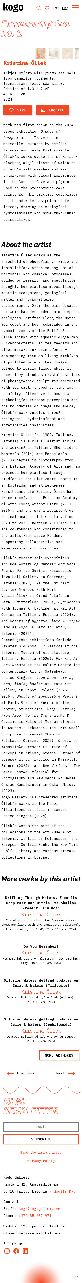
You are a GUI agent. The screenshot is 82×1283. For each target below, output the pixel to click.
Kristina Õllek (24, 62)
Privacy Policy (41, 1161)
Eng (65, 8)
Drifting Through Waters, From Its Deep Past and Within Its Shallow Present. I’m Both (41, 902)
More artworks (59, 1055)
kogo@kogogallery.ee (39, 1209)
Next (65, 1073)
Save (17, 110)
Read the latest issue (41, 1152)
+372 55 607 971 (35, 1215)
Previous (21, 1073)
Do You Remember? (41, 946)
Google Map (65, 1191)
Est (56, 8)
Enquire (52, 110)
